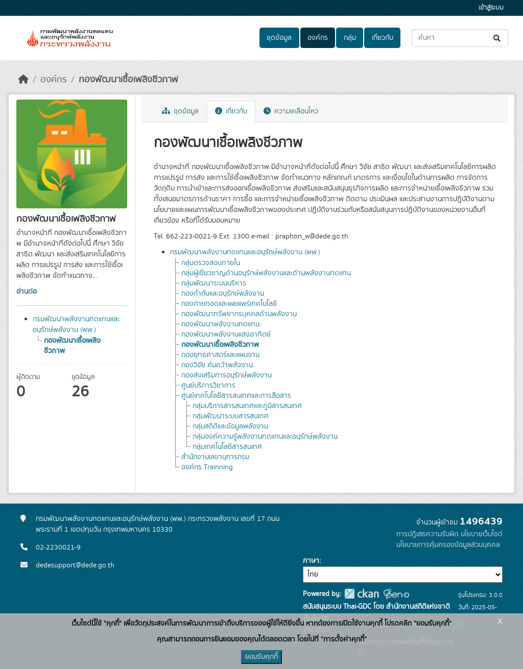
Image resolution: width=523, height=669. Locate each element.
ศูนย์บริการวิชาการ (208, 385)
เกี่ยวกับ (382, 38)
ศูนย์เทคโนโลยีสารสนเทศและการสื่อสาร (236, 396)
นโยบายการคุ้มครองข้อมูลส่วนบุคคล (448, 545)
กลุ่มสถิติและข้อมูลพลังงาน (230, 426)
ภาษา (311, 561)
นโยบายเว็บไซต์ (482, 534)
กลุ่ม (350, 38)
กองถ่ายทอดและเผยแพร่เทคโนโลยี (229, 304)
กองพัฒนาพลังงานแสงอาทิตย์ (226, 334)
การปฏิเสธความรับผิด (427, 534)
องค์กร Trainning (207, 467)
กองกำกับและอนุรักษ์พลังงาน (222, 294)
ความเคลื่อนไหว (291, 111)
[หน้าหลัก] (23, 79)
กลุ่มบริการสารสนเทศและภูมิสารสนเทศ (247, 406)
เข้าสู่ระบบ (491, 8)
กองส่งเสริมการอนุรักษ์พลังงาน (226, 375)
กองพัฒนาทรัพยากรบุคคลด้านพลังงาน (239, 314)
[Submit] (498, 38)
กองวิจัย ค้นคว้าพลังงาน (217, 365)
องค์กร (317, 38)
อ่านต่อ (26, 291)
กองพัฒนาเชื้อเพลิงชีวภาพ (128, 79)
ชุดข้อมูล (279, 38)
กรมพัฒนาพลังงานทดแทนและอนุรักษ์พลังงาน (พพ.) (76, 324)
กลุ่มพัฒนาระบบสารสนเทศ (231, 416)
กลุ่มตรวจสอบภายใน (210, 263)
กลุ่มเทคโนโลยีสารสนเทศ (227, 447)
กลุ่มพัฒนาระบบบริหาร (213, 283)
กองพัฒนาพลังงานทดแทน (220, 324)
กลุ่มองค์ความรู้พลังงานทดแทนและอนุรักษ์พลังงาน (265, 437)
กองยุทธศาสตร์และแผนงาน (220, 355)
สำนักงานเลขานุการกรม (215, 457)
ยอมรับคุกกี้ (261, 657)
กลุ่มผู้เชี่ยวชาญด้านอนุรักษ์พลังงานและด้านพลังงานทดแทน (266, 273)
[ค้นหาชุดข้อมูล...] (460, 38)
